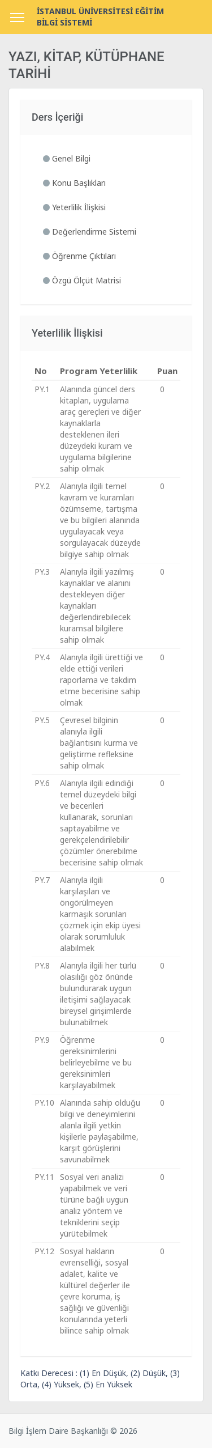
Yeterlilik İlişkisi (74, 207)
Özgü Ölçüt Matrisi (82, 280)
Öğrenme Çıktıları (79, 255)
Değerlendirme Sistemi (89, 231)
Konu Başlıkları (74, 182)
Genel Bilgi (66, 158)
